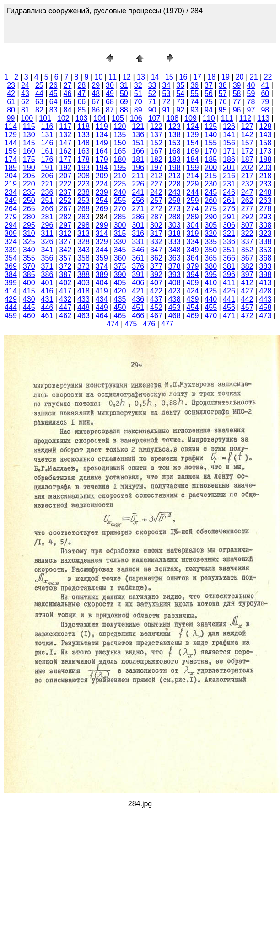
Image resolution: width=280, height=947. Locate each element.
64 (53, 102)
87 (110, 110)
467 (156, 315)
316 (138, 233)
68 (110, 102)
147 (65, 143)
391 (138, 274)
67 (96, 102)
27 (68, 85)
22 (268, 77)
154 (193, 143)
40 (251, 85)
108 (172, 118)
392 (156, 274)
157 (247, 143)
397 (247, 274)
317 (156, 233)
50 (124, 93)
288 (174, 217)
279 (11, 217)
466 (138, 315)
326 (47, 241)
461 (47, 315)
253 (83, 200)
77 (237, 102)
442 (247, 299)
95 (223, 110)
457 (247, 307)
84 (68, 110)
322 (247, 233)
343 (83, 250)
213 (174, 176)
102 (63, 118)
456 (229, 307)
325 (29, 241)
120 (120, 126)
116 (47, 126)
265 (29, 209)
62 (25, 102)
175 (29, 159)
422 (156, 291)
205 (29, 176)
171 (229, 151)
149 (102, 143)
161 (47, 151)
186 (229, 159)
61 (11, 102)
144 (11, 143)
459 (11, 315)
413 (265, 283)
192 (65, 167)
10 (99, 77)
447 (65, 307)
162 (65, 151)
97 (251, 110)
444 (11, 307)
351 (229, 250)
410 (211, 283)
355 (29, 258)
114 (11, 126)
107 (154, 118)
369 (11, 266)
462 (65, 315)
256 (138, 200)
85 (81, 110)
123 (174, 126)
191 (47, 167)
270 (120, 209)
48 (96, 93)
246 (229, 192)
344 (102, 250)
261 (229, 200)
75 (209, 102)
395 (211, 274)
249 (11, 200)
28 (81, 85)
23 (11, 85)
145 (29, 143)
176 (47, 159)
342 (65, 250)
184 (193, 159)
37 (209, 85)
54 (180, 93)
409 (193, 283)
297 (65, 225)
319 (193, 233)
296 (47, 225)
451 (138, 307)
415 (29, 291)
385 (29, 274)
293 (265, 217)
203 (265, 167)
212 (156, 176)
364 (193, 258)
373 (83, 266)
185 (211, 159)
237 (65, 192)
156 (229, 143)
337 (247, 241)
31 (124, 85)
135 (120, 134)
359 (102, 258)
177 (65, 159)
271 (138, 209)
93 (194, 110)
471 (229, 315)
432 (65, 299)
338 (265, 241)
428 (265, 291)
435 (120, 299)
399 (11, 283)
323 (265, 233)
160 (29, 151)
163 (83, 151)
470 (211, 315)
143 (265, 134)
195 (120, 167)
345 (120, 250)
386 (47, 274)
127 (247, 126)
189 (11, 167)
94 (209, 110)
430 (29, 299)
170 (211, 151)
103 (81, 118)
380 (211, 266)
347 (156, 250)
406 (138, 283)
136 (138, 134)
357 (65, 258)
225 (120, 184)
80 (11, 110)
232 (247, 184)
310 (29, 233)
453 (174, 307)
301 (138, 225)
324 (11, 241)
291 (229, 217)
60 (265, 93)
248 (265, 192)
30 (110, 85)
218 (265, 176)
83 (53, 110)
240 (120, 192)
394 (193, 274)
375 (120, 266)
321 (229, 233)
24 (25, 85)
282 (65, 217)
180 (120, 159)
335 (211, 241)
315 (120, 233)
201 (229, 167)
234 (11, 192)
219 (11, 184)
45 (53, 93)
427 (247, 291)
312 (65, 233)
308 (265, 225)
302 (156, 225)
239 (102, 192)
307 (247, 225)
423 (174, 291)
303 (174, 225)
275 (211, 209)
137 (156, 134)
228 (174, 184)
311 (47, 233)
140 (211, 134)
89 (138, 110)
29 (96, 85)
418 (83, 291)
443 (265, 299)
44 (39, 93)
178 (83, 159)
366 (229, 258)
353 (265, 250)
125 (211, 126)
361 (138, 258)
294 (11, 225)
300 (120, 225)
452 (156, 307)
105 (118, 118)
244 (193, 192)
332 (156, 241)
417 (65, 291)
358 (83, 258)
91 (166, 110)
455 (211, 307)
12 (127, 77)
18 (211, 77)
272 (156, 209)
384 (11, 274)
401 (47, 283)
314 (102, 233)
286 (138, 217)
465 (120, 315)
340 (29, 250)
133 (83, 134)
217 (247, 176)
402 (65, 283)
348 (174, 250)
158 (265, 143)
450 (120, 307)
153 (174, 143)
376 (138, 266)
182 (156, 159)
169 (193, 151)
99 (11, 118)
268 (83, 209)
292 (247, 217)
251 (47, 200)
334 (193, 241)
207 (65, 176)
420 (120, 291)
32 (138, 85)
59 (251, 93)
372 (65, 266)
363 (174, 258)
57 (223, 93)
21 (254, 77)
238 (83, 192)
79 (265, 102)
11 (112, 77)
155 (211, 143)
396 (229, 274)
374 (102, 266)
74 (194, 102)
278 (265, 209)
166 (138, 151)
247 (247, 192)
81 (25, 110)
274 (193, 209)
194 (102, 167)
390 (120, 274)
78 (251, 102)
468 (174, 315)
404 (102, 283)
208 (83, 176)
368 (265, 258)
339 (11, 250)
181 (138, 159)
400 (29, 283)
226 (138, 184)
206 (47, 176)
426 (229, 291)
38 (223, 85)
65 (68, 102)
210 (120, 176)
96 (237, 110)
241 (138, 192)
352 (247, 250)
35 (180, 85)
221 (47, 184)
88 (124, 110)
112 (245, 118)
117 (65, 126)
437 (156, 299)
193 (83, 167)
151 (138, 143)
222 (65, 184)
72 (166, 102)
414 (11, 291)
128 (265, 126)
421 (138, 291)
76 (223, 102)
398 (265, 274)
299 (102, 225)
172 (247, 151)
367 (247, 258)
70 (138, 102)
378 (174, 266)
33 (152, 85)
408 (174, 283)
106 (136, 118)
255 (120, 200)
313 (83, 233)
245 (211, 192)
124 (193, 126)
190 (29, 167)
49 (110, 93)
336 (229, 241)
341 (47, 250)
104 (99, 118)
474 (113, 324)
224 (102, 184)
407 (156, 283)
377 (156, 266)
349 (193, 250)
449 (102, 307)
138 (174, 134)
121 (138, 126)
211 (138, 176)
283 (83, 217)
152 (156, 143)
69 (124, 102)
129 (11, 134)
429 (11, 299)
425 (211, 291)
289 (193, 217)
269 (102, 209)
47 (81, 93)
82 (39, 110)
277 (247, 209)
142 (247, 134)
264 (11, 209)
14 (155, 77)
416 (47, 291)
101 (45, 118)
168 (174, 151)
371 (47, 266)
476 (149, 324)
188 (265, 159)
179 (102, 159)
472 (247, 315)
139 (193, 134)
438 (174, 299)
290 (211, 217)
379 (193, 266)
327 (65, 241)
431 (47, 299)
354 (11, 258)
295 (29, 225)
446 (47, 307)
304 (193, 225)
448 (83, 307)
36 (194, 85)
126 (229, 126)
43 (25, 93)
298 (83, 225)
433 (83, 299)
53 (166, 93)
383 (265, 266)
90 (152, 110)
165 (120, 151)
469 (193, 315)
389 (102, 274)
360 (120, 258)
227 (156, 184)
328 (83, 241)
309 (11, 233)
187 (247, 159)
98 (265, 110)
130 (29, 134)
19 (225, 77)
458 (265, 307)
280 (29, 217)
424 (193, 291)
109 (190, 118)
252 (65, 200)
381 (229, 266)
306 (229, 225)
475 (131, 324)
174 (11, 159)
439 (193, 299)
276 (229, 209)
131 (47, 134)
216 (229, 176)
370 (29, 266)
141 (229, 134)
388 (83, 274)
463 (83, 315)
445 (29, 307)
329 (102, 241)
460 (29, 315)
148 (83, 143)
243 (174, 192)
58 (237, 93)
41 (265, 85)
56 (209, 93)
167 (156, 151)
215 (211, 176)
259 (193, 200)
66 (81, 102)
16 (183, 77)
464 (102, 315)
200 (211, 167)
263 (265, 200)
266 (47, 209)
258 (174, 200)
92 (180, 110)
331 (138, 241)
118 (83, 126)
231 (229, 184)
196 (138, 167)
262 (247, 200)
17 (197, 77)
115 (29, 126)
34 (166, 85)
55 (194, 93)
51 (138, 93)
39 (237, 85)
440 (211, 299)
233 (265, 184)
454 (193, 307)
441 (229, 299)
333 (174, 241)
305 (211, 225)
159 (11, 151)
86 (96, 110)
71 (152, 102)
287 (156, 217)
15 (169, 77)
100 (27, 118)
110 (209, 118)
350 (211, 250)
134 (102, 134)
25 (39, 85)
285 (120, 217)
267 (65, 209)
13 (141, 77)
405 (120, 283)
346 (138, 250)
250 (29, 200)
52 (152, 93)
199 (193, 167)
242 (156, 192)
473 (265, 315)
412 (247, 283)
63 (39, 102)
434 (102, 299)
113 (263, 118)
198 (174, 167)
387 (65, 274)
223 (83, 184)
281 (47, 217)
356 (47, 258)
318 (174, 233)
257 (156, 200)
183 (174, 159)
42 (11, 93)
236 (47, 192)
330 (120, 241)
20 (240, 77)
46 (68, 93)
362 (156, 258)
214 (193, 176)
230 (211, 184)
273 (174, 209)
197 (156, 167)
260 (211, 200)
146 (47, 143)
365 (211, 258)
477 (167, 324)
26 (53, 85)
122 (156, 126)
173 (265, 151)
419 (102, 291)
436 (138, 299)
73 (180, 102)
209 (102, 176)
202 (247, 167)
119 (102, 126)
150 (120, 143)
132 (65, 134)
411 (229, 283)
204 (11, 176)
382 (247, 266)
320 (211, 233)
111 (227, 118)
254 (102, 200)
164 (102, 151)
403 (83, 283)
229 (193, 184)
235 (29, 192)
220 (29, 184)
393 (174, 274)
